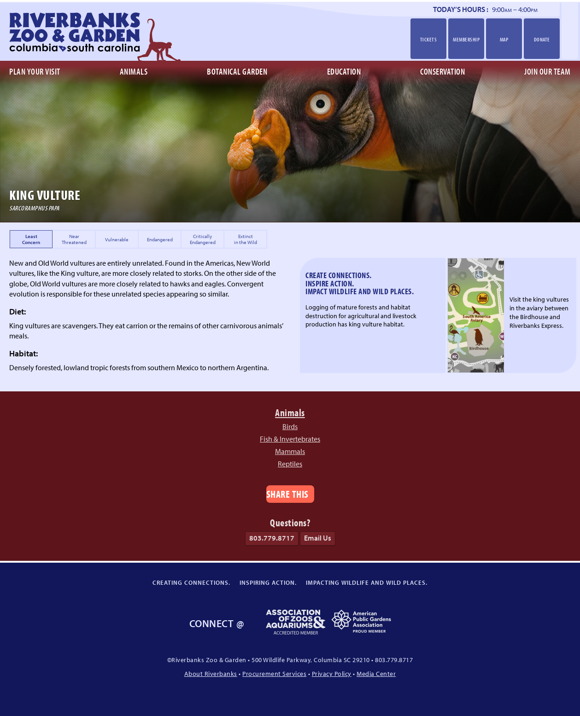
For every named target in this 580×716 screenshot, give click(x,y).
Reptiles (290, 463)
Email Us (317, 537)
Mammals (290, 451)
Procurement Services (274, 673)
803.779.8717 (271, 537)
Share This (287, 494)
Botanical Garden (237, 71)
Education (344, 71)
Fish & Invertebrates (290, 438)
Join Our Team (547, 71)
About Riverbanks (210, 673)
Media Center (376, 673)
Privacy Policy (332, 673)
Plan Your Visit (34, 71)
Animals (134, 71)
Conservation (442, 71)
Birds (290, 426)
